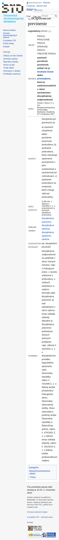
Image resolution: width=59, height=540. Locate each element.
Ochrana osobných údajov (37, 512)
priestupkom (43, 78)
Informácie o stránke (11, 71)
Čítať (28, 16)
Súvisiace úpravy (10, 59)
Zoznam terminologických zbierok (10, 35)
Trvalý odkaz (8, 68)
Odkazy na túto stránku (13, 56)
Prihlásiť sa (31, 9)
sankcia (45, 239)
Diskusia (46, 3)
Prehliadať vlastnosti (11, 74)
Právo (33, 477)
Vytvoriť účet (41, 6)
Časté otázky (8, 43)
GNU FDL (38, 505)
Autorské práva (47, 517)
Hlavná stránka (9, 30)
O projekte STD (9, 40)
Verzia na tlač (9, 65)
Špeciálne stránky (10, 62)
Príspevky (31, 6)
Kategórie (33, 467)
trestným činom (45, 71)
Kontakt (6, 47)
